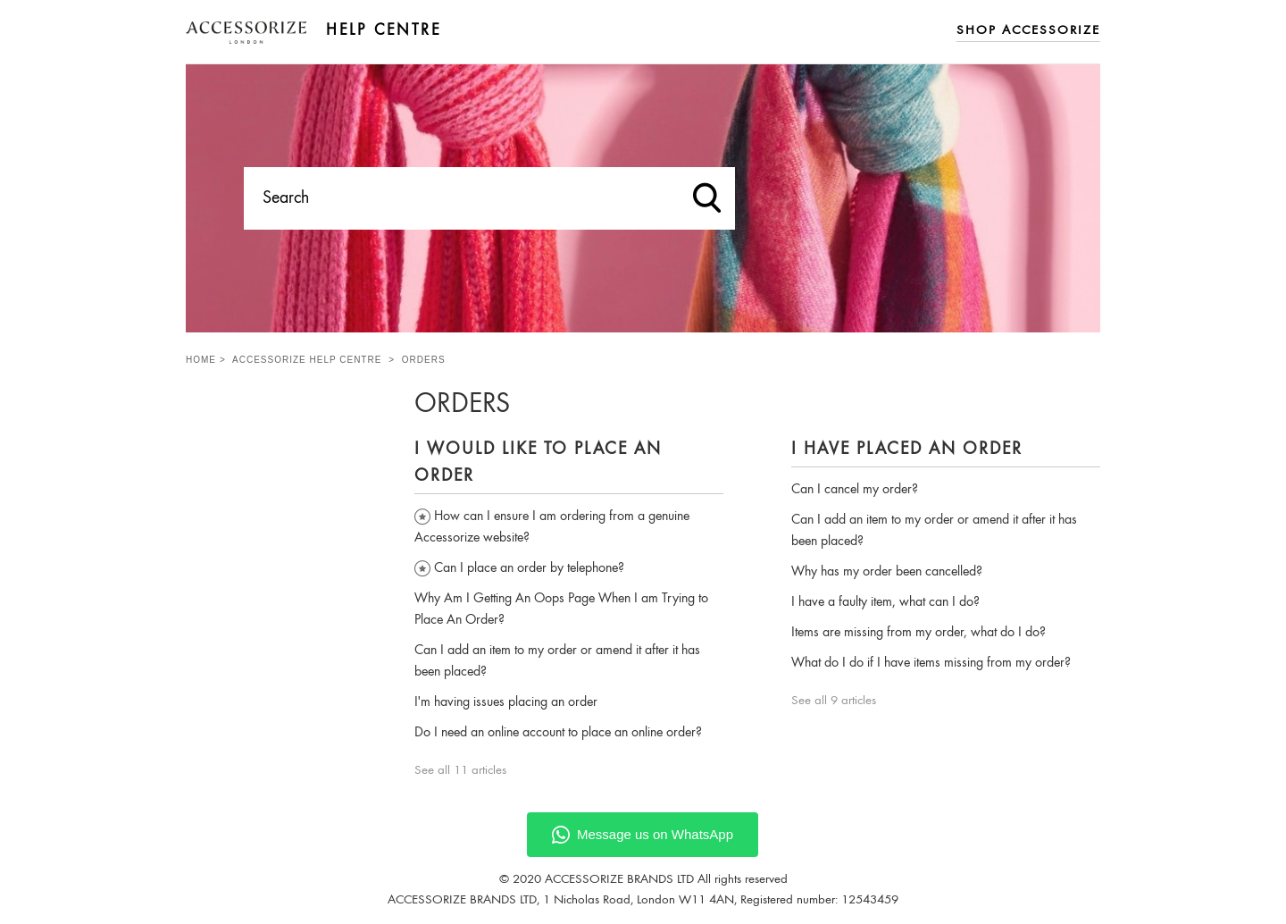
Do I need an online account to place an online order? (558, 733)
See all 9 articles (833, 701)
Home (201, 360)
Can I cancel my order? (854, 490)
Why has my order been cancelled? (886, 572)
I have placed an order (907, 449)
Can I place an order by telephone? (529, 568)
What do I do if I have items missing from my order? (931, 663)
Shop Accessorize (1028, 31)
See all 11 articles (460, 770)
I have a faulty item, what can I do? (885, 602)
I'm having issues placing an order (505, 702)
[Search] (489, 198)
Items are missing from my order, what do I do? (918, 633)
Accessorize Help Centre (306, 360)
